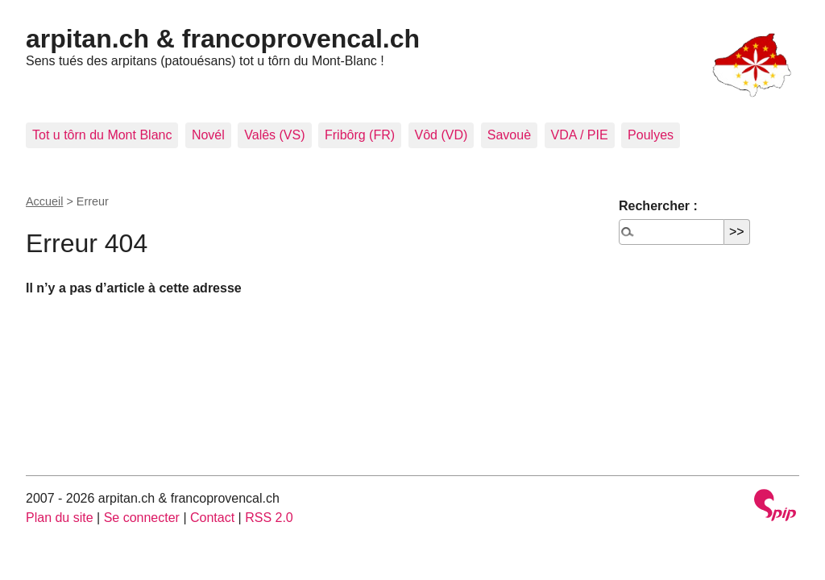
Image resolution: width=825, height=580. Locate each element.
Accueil (44, 201)
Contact (212, 517)
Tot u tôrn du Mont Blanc (102, 135)
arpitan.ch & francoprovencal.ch (223, 38)
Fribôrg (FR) (360, 135)
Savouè (509, 135)
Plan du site (59, 517)
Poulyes (651, 135)
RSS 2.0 (269, 517)
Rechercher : (658, 206)
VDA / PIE (579, 135)
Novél (208, 135)
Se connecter (142, 517)
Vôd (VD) (441, 135)
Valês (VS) (274, 135)
